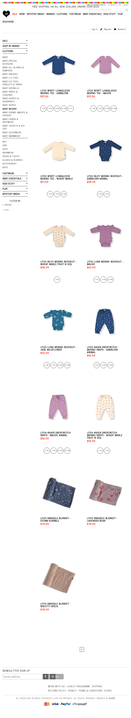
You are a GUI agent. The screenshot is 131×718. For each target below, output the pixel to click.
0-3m (43, 114)
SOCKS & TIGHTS (11, 157)
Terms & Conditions (91, 696)
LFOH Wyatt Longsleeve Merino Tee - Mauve (102, 97)
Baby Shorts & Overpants (11, 102)
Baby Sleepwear (11, 134)
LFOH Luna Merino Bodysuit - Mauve (105, 268)
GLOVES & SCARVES (12, 161)
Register (108, 35)
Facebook (45, 682)
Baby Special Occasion (15, 66)
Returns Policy (57, 696)
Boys (5, 168)
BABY (5, 62)
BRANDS (50, 20)
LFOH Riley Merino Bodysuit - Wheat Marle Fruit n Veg (58, 268)
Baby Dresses (10, 76)
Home (6, 19)
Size (7, 210)
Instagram (52, 682)
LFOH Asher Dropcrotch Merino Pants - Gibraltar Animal (102, 355)
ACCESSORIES (9, 164)
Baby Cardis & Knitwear (10, 122)
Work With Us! (57, 692)
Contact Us (114, 4)
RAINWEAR (8, 153)
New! (22, 20)
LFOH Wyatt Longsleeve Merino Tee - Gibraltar (55, 97)
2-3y (70, 114)
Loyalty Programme (79, 692)
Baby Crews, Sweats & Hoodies (15, 116)
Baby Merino (10, 110)
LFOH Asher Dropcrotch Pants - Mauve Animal (55, 439)
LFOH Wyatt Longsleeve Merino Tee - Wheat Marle (56, 183)
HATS (5, 150)
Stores (109, 696)
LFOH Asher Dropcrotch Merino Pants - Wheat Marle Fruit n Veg (104, 441)
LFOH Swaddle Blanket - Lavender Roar (102, 525)
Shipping (98, 692)
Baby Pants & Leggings (10, 95)
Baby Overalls (11, 90)
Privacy (73, 696)
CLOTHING (62, 20)
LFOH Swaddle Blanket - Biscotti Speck (55, 610)
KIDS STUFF (110, 20)
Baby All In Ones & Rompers (13, 71)
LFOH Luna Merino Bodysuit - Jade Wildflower (58, 354)
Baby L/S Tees (10, 80)
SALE (14, 20)
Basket (122, 35)
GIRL (5, 146)
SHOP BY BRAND (11, 51)
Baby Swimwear (11, 137)
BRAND (8, 205)
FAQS (125, 4)
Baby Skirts (9, 107)
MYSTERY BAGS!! (35, 20)
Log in (95, 35)
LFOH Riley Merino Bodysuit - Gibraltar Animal (105, 183)
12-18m (64, 114)
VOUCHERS (8, 27)
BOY (5, 143)
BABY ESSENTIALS (92, 20)
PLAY (120, 20)
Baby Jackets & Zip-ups (14, 129)
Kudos (112, 703)
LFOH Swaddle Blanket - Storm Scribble (55, 525)
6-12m (57, 114)
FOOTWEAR (75, 20)
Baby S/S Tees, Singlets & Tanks (12, 85)
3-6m (50, 114)
